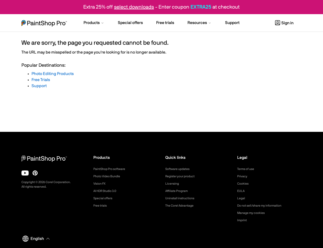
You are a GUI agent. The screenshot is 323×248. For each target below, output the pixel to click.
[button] (94, 23)
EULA (241, 191)
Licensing (173, 183)
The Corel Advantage (181, 205)
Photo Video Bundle (108, 176)
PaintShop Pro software (111, 169)
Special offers (104, 198)
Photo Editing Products (53, 74)
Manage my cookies (253, 213)
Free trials (101, 205)
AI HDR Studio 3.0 (107, 191)
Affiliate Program (178, 191)
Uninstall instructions (182, 198)
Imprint (242, 220)
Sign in (284, 23)
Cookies (243, 183)
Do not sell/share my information (263, 205)
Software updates (179, 169)
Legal (241, 198)
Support (39, 86)
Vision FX (100, 183)
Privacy (243, 176)
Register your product (182, 176)
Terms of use (247, 169)
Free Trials (41, 80)
